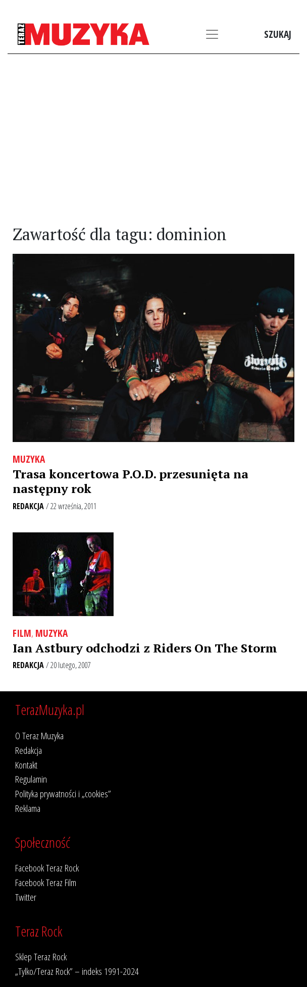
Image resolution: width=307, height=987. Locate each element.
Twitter (25, 897)
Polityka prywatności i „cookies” (63, 793)
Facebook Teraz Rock (47, 867)
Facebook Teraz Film (45, 882)
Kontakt (26, 765)
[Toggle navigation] (212, 34)
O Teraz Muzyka (39, 735)
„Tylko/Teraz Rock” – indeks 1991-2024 (77, 971)
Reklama (27, 808)
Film (22, 633)
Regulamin (31, 779)
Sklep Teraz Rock (41, 956)
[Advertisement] (153, 139)
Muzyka (29, 459)
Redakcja (28, 506)
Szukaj (277, 34)
